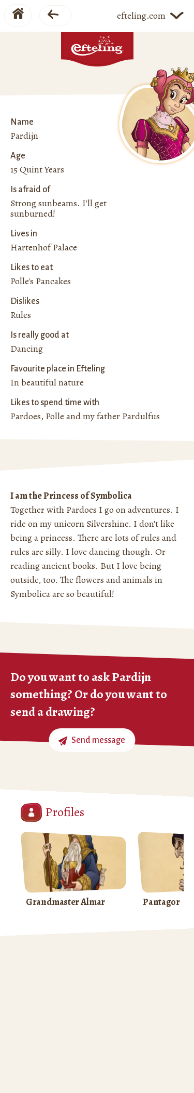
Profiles (52, 812)
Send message (91, 740)
